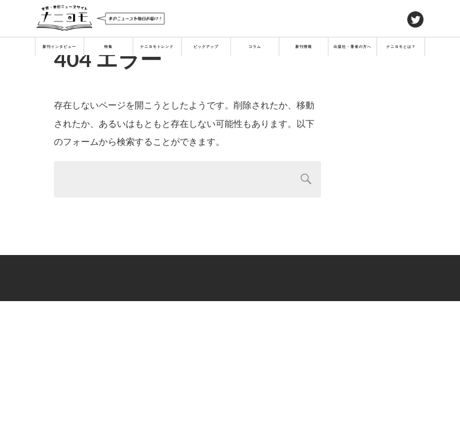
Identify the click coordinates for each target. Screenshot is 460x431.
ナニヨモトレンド (157, 46)
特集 (108, 46)
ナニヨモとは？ (401, 46)
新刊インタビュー (59, 46)
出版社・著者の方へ (352, 46)
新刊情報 (303, 46)
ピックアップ (206, 46)
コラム (255, 46)
